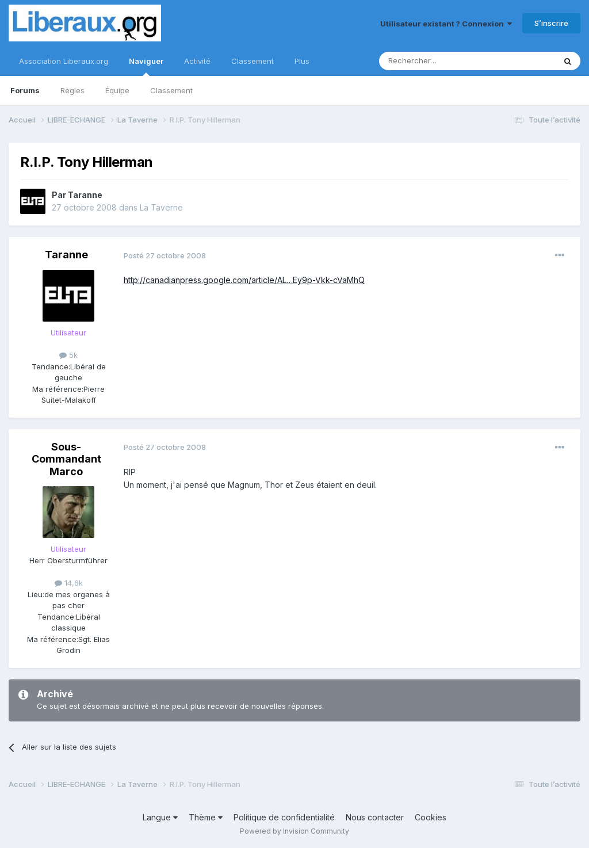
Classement (171, 90)
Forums (25, 90)
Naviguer (146, 66)
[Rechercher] (441, 61)
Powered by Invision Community (294, 831)
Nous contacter (375, 817)
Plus (301, 61)
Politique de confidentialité (284, 817)
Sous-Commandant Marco (66, 459)
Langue (160, 817)
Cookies (430, 817)
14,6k (69, 582)
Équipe (117, 90)
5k (68, 355)
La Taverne (161, 207)
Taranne (85, 195)
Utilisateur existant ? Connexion (446, 23)
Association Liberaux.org (63, 61)
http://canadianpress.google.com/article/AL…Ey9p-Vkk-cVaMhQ (244, 280)
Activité (197, 61)
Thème (206, 817)
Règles (72, 90)
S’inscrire (551, 23)
